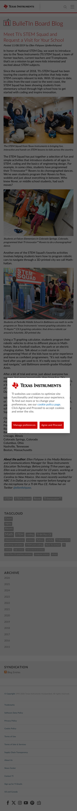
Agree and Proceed (51, 425)
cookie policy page (48, 404)
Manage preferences (24, 425)
